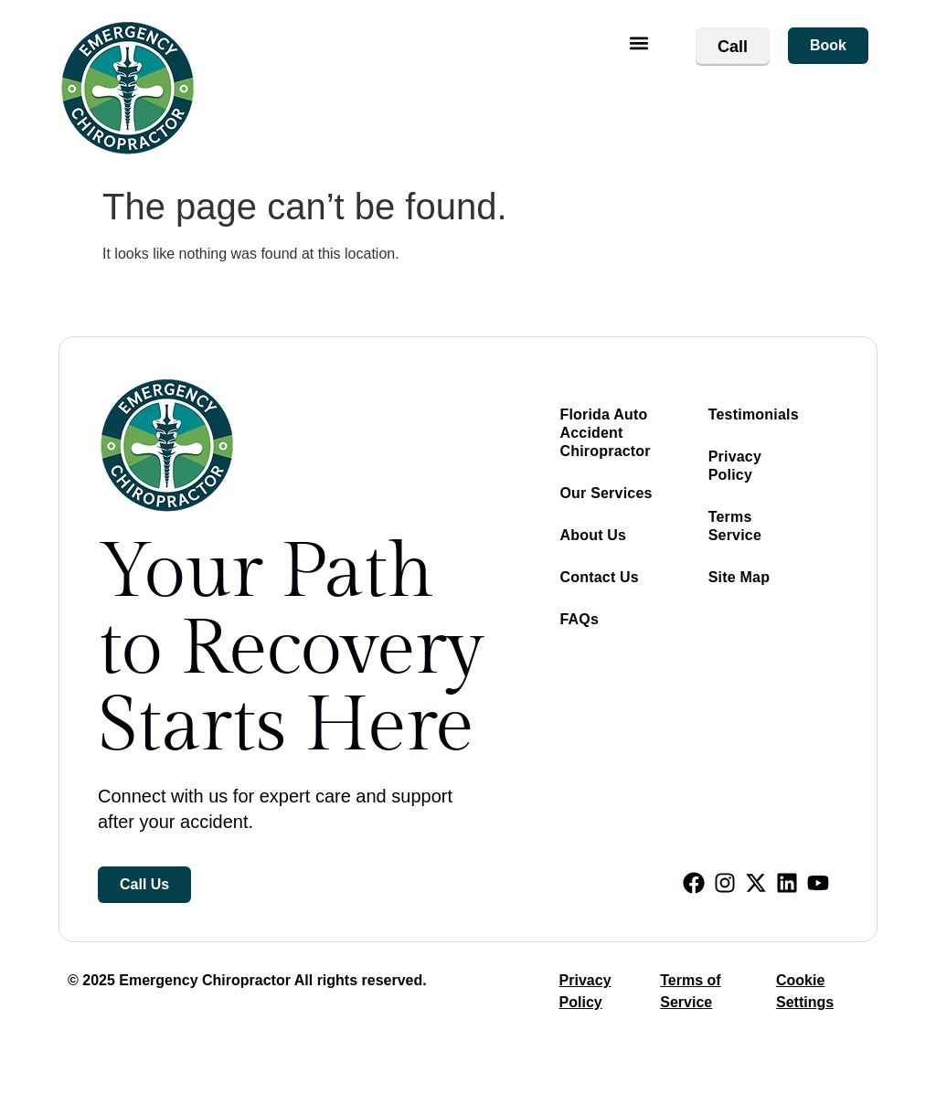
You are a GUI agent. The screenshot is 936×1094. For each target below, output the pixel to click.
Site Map (739, 577)
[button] (639, 42)
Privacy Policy (734, 466)
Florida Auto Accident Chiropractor (604, 433)
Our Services (605, 493)
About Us (592, 535)
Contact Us (598, 577)
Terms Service (734, 526)
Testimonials (753, 414)
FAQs (579, 619)
